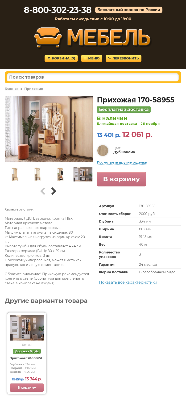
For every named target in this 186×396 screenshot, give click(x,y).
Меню (92, 58)
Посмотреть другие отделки (122, 162)
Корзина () (61, 58)
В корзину (121, 179)
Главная (12, 89)
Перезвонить (123, 58)
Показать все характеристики (128, 282)
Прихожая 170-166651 (26, 358)
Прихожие (33, 89)
